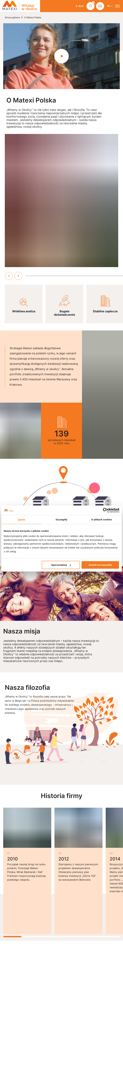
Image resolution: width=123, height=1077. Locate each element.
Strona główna (12, 17)
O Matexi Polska (32, 17)
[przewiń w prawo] (18, 276)
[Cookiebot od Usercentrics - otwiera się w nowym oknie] (105, 510)
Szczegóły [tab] (61, 519)
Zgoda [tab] (21, 519)
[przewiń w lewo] (9, 276)
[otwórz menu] (117, 6)
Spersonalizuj (61, 565)
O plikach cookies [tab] (101, 519)
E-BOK (80, 6)
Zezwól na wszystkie (100, 565)
